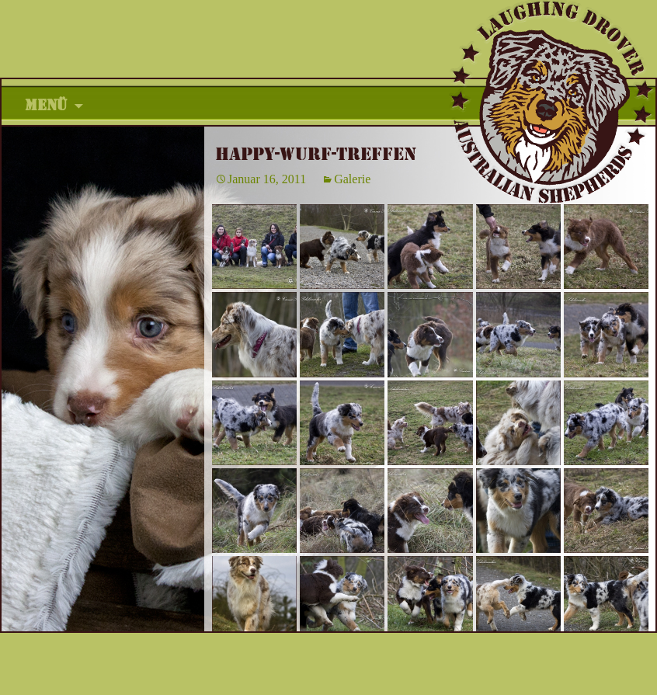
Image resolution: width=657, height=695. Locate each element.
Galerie (352, 179)
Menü (46, 105)
